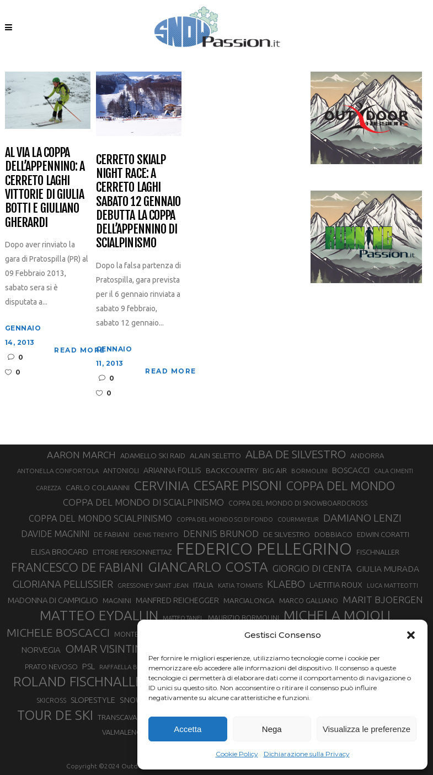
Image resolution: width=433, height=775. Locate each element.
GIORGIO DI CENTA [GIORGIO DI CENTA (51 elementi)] (312, 568)
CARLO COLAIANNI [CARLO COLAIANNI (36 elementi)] (98, 487)
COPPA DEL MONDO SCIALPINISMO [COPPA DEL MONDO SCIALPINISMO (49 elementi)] (100, 518)
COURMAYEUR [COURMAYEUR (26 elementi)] (298, 519)
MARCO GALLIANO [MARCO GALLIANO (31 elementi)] (308, 600)
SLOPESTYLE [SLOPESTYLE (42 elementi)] (93, 699)
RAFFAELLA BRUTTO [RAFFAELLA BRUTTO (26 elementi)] (128, 667)
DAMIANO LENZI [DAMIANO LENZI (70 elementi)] (362, 518)
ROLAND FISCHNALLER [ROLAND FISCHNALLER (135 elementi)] (82, 681)
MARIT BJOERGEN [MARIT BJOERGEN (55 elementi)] (383, 599)
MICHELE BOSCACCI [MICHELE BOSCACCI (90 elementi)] (58, 632)
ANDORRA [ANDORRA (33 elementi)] (367, 455)
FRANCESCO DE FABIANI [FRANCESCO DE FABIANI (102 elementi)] (77, 567)
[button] (410, 635)
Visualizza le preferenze (366, 729)
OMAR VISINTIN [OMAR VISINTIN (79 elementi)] (103, 648)
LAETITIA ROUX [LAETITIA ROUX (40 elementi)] (335, 584)
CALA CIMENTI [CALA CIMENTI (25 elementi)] (393, 471)
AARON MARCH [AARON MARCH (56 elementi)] (81, 454)
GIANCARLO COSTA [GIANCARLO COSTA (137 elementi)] (208, 567)
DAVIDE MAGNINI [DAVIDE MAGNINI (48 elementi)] (55, 534)
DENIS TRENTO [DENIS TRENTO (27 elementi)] (156, 534)
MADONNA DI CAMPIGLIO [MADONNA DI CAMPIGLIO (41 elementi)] (53, 600)
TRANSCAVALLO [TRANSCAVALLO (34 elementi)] (124, 717)
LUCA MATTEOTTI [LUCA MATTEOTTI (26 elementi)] (392, 585)
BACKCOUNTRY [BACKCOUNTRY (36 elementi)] (232, 470)
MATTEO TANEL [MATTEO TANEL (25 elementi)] (183, 618)
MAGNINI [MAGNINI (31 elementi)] (117, 600)
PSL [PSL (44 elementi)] (88, 666)
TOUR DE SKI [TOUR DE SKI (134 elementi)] (55, 715)
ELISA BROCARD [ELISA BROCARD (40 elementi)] (59, 551)
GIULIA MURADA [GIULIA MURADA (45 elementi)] (387, 568)
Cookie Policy (237, 754)
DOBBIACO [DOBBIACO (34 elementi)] (333, 534)
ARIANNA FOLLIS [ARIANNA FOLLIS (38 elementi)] (172, 470)
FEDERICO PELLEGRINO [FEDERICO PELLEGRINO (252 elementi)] (264, 549)
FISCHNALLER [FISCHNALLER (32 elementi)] (377, 552)
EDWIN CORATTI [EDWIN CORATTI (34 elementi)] (383, 534)
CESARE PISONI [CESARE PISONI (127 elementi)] (238, 486)
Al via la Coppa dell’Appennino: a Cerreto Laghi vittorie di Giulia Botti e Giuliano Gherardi (45, 187)
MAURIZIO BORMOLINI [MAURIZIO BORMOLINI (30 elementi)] (243, 617)
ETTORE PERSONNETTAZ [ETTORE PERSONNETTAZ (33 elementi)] (132, 552)
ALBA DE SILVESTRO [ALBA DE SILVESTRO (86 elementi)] (295, 454)
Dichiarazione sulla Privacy (307, 754)
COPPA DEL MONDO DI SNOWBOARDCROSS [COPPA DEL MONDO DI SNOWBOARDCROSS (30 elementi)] (297, 503)
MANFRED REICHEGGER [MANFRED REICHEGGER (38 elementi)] (177, 600)
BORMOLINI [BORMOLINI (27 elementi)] (309, 470)
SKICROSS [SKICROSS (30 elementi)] (51, 700)
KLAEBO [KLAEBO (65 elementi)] (286, 583)
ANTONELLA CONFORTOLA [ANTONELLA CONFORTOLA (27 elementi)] (58, 470)
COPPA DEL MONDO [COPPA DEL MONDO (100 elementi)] (340, 485)
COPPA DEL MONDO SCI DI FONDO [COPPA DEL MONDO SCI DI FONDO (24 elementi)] (225, 519)
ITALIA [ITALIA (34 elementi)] (203, 585)
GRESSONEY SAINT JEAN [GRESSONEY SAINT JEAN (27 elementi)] (153, 585)
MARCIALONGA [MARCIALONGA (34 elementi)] (249, 601)
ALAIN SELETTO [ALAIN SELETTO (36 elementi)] (215, 455)
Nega (272, 729)
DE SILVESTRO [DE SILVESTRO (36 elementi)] (286, 534)
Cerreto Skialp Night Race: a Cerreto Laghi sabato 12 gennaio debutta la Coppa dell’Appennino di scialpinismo (138, 201)
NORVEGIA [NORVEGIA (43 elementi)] (41, 649)
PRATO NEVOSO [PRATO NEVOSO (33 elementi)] (51, 666)
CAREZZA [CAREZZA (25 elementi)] (48, 488)
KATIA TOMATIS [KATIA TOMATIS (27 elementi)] (240, 585)
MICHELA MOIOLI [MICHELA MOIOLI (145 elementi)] (337, 615)
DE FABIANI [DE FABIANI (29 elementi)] (111, 534)
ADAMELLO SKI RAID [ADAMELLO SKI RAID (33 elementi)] (152, 455)
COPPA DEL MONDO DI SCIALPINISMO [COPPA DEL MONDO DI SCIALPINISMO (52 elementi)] (143, 502)
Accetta (187, 729)
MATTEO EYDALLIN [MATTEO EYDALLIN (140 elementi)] (99, 615)
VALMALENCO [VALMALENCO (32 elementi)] (124, 732)
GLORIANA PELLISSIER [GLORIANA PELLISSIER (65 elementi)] (63, 583)
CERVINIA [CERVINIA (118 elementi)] (161, 485)
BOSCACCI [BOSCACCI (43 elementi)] (351, 470)
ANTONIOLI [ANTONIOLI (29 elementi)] (121, 470)
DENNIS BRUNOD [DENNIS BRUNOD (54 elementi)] (221, 533)
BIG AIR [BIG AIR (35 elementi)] (275, 470)
